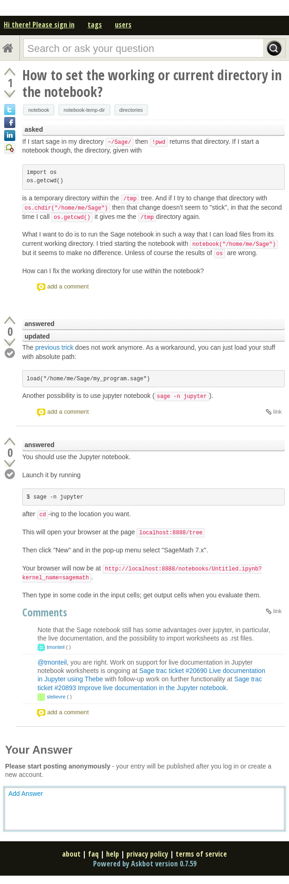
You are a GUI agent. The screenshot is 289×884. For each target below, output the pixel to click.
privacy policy (147, 854)
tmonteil (56, 647)
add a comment (68, 286)
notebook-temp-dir (84, 110)
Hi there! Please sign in (39, 24)
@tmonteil (52, 662)
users (123, 24)
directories (131, 110)
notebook (38, 110)
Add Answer (25, 793)
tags (95, 24)
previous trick (54, 347)
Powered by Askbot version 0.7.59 (144, 863)
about (71, 854)
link (277, 412)
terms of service (201, 854)
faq (93, 854)
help (112, 854)
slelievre (56, 696)
